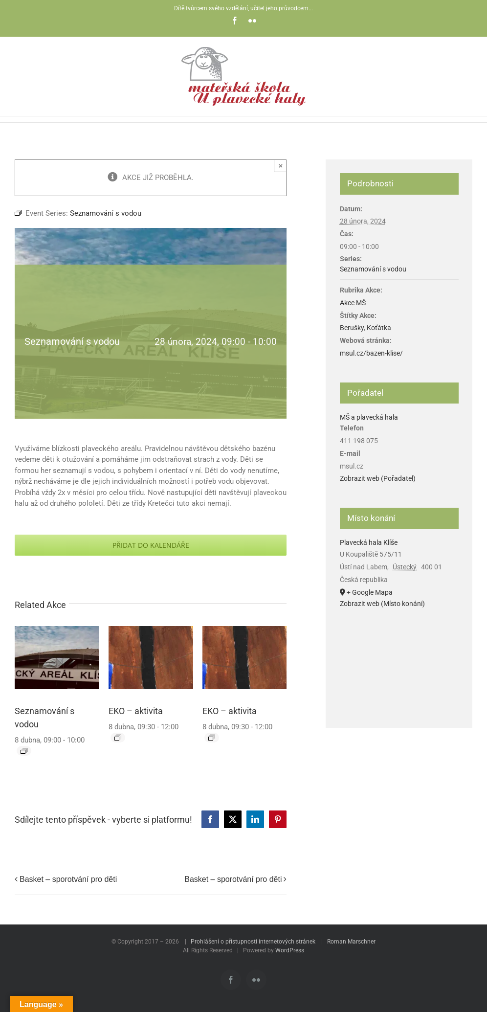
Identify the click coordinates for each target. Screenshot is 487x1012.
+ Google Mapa (370, 592)
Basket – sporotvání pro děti (68, 880)
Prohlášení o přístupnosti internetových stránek (253, 941)
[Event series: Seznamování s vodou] (24, 751)
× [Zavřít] (281, 165)
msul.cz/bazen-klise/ (371, 353)
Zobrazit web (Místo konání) (382, 603)
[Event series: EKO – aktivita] (117, 738)
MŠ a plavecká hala (369, 417)
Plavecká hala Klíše (369, 542)
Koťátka (379, 328)
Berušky (352, 328)
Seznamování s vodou (373, 269)
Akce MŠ (353, 303)
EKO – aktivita (136, 711)
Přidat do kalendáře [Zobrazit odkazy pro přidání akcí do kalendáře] (150, 545)
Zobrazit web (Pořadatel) (378, 478)
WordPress (289, 950)
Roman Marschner (351, 941)
